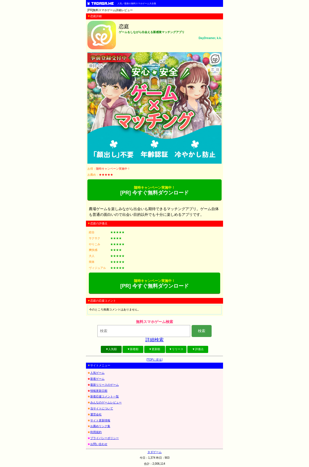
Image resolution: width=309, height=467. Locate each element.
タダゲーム (154, 452)
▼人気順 (111, 349)
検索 (201, 331)
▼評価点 (198, 349)
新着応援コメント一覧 (104, 396)
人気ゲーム (97, 372)
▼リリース (176, 349)
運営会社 (96, 414)
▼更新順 (154, 349)
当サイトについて (101, 408)
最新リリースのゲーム (104, 384)
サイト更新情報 (100, 420)
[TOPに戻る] (154, 359)
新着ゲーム (97, 378)
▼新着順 (133, 349)
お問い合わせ (98, 444)
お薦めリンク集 (100, 426)
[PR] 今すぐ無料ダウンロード (154, 191)
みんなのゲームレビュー (106, 402)
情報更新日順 (98, 390)
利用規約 (96, 432)
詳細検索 (154, 339)
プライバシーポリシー (104, 438)
